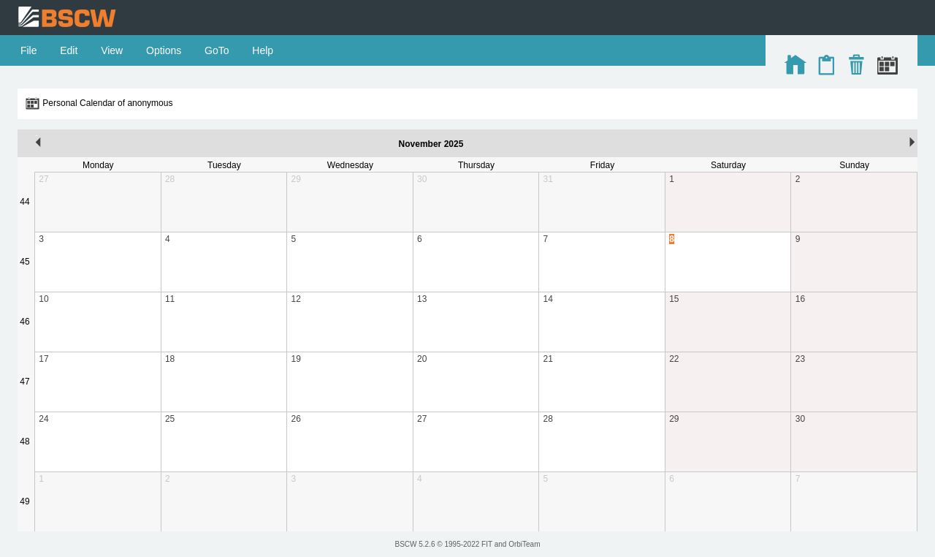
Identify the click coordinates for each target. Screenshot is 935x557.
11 (170, 299)
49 (24, 501)
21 (548, 359)
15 (674, 299)
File (28, 50)
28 (170, 179)
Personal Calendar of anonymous (107, 103)
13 (422, 299)
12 (295, 299)
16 (800, 299)
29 (295, 179)
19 (295, 359)
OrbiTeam (524, 544)
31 (548, 179)
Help (262, 50)
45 (24, 262)
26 (295, 419)
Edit (68, 50)
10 (43, 299)
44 (24, 202)
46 (24, 322)
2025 (454, 144)
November (420, 144)
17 (43, 359)
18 (170, 359)
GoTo (217, 50)
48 (24, 441)
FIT (486, 544)
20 (422, 359)
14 (548, 299)
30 (422, 179)
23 (800, 359)
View (112, 50)
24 (43, 419)
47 (24, 381)
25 (170, 419)
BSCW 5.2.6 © (419, 544)
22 (674, 359)
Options (163, 50)
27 (43, 179)
